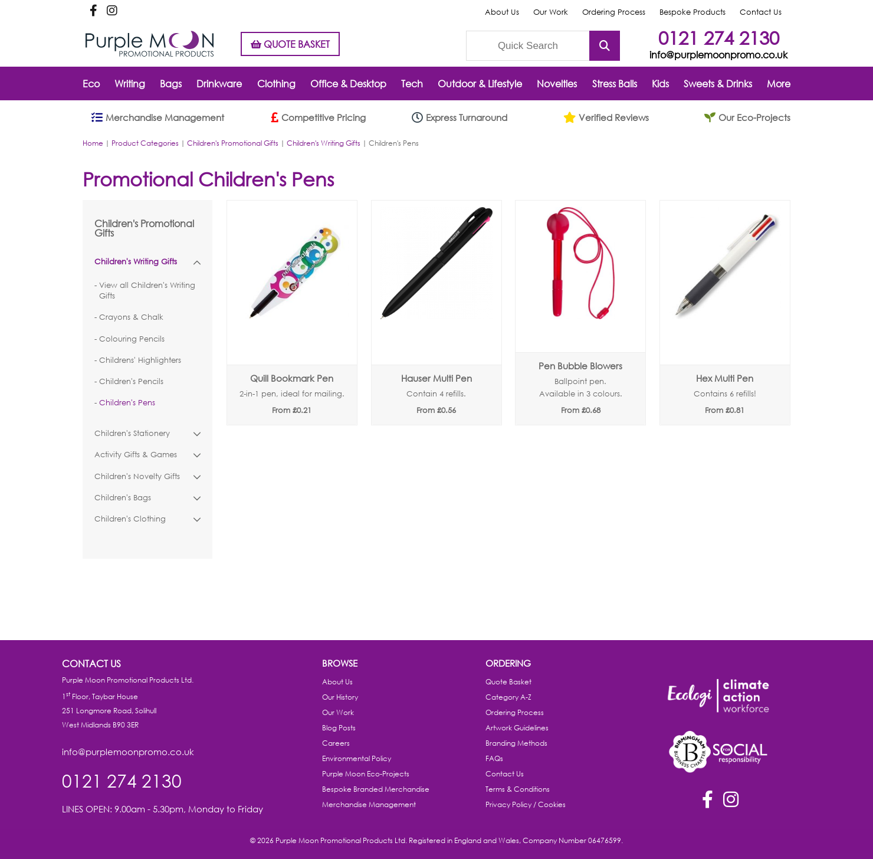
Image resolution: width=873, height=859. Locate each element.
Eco (91, 83)
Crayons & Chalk (131, 317)
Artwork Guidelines (517, 728)
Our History (340, 697)
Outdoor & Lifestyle (480, 83)
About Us (502, 12)
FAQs (494, 758)
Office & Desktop (348, 83)
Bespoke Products (692, 12)
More (778, 83)
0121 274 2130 (718, 37)
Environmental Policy (356, 758)
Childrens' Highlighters (140, 360)
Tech (412, 83)
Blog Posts (339, 728)
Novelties (557, 83)
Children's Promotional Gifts (232, 143)
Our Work (550, 12)
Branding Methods (516, 743)
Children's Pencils (131, 381)
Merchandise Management (369, 804)
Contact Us (761, 12)
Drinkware (219, 83)
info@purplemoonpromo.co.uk (718, 54)
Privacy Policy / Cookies (525, 804)
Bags (171, 83)
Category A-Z (508, 697)
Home (93, 143)
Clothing (276, 83)
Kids (660, 83)
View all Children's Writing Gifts (147, 290)
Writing (129, 83)
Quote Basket (508, 682)
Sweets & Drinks (718, 83)
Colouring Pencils (132, 339)
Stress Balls (614, 83)
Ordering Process (613, 12)
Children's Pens (127, 403)
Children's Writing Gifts (323, 143)
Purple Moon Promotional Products (150, 44)
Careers (336, 743)
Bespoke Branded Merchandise (375, 789)
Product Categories (145, 143)
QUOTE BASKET (290, 44)
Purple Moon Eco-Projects (365, 774)
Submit (604, 46)
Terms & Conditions (517, 789)
